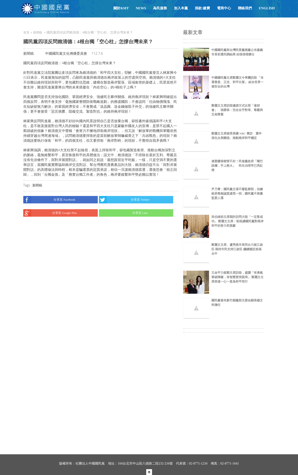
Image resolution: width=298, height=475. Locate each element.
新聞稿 (37, 32)
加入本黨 (181, 8)
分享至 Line (123, 213)
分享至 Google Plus (50, 213)
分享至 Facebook (49, 199)
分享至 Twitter (124, 199)
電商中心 (224, 8)
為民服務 (160, 8)
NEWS (141, 8)
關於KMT (121, 8)
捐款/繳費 (202, 8)
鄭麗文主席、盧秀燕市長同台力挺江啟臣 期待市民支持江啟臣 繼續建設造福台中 (237, 249)
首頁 (26, 32)
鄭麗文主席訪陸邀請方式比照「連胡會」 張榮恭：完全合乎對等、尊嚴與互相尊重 (237, 110)
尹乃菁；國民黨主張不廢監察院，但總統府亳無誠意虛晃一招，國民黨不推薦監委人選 (237, 193)
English (267, 8)
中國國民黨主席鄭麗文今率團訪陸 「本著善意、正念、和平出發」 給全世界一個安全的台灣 (237, 82)
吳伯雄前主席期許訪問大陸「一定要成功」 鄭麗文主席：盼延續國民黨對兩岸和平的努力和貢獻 (237, 221)
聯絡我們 (245, 8)
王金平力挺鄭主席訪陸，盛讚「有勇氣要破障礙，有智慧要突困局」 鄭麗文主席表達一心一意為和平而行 (237, 277)
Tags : (27, 185)
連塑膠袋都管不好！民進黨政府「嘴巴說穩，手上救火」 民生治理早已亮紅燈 (237, 165)
